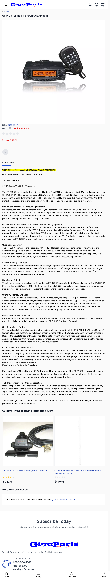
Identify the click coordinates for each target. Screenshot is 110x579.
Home (6, 575)
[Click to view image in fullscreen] (53, 72)
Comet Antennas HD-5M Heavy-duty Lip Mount (25, 470)
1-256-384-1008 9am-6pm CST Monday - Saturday (23, 566)
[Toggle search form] (90, 4)
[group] (11, 134)
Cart (104, 575)
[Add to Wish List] (5, 152)
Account (72, 575)
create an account (67, 499)
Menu (38, 575)
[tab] (8, 163)
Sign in (53, 499)
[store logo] (27, 5)
